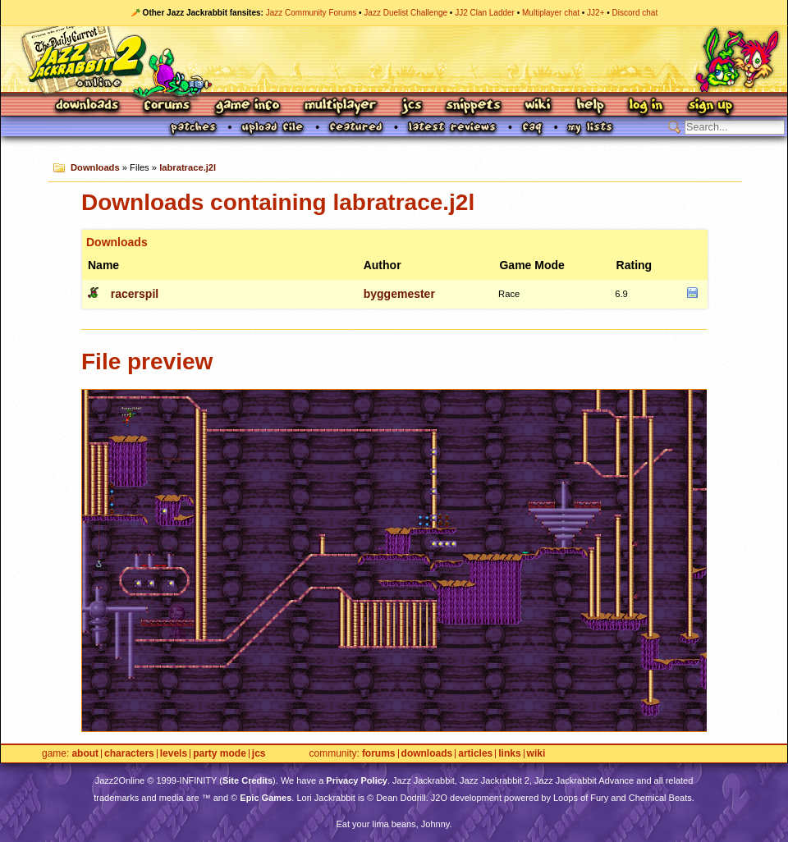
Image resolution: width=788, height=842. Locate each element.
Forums (167, 106)
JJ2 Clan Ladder (485, 12)
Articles (475, 753)
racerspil (134, 293)
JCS (412, 106)
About (84, 753)
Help (590, 106)
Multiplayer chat (551, 12)
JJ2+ (595, 12)
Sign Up (710, 106)
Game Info (247, 106)
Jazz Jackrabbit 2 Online (393, 59)
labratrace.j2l (187, 167)
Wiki (538, 106)
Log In (646, 106)
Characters (129, 753)
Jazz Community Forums (311, 12)
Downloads (88, 106)
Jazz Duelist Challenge (405, 12)
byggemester (399, 293)
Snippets (473, 106)
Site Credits (247, 780)
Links (509, 753)
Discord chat (635, 12)
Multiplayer (340, 106)
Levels (173, 753)
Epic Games (265, 798)
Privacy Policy (356, 780)
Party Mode (219, 753)
